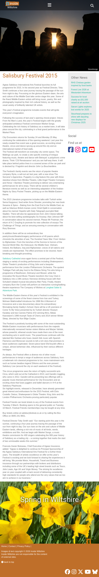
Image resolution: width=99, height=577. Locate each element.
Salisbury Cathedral (12, 258)
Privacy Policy (23, 546)
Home (4, 546)
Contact (12, 546)
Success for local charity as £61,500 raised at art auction (80, 100)
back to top (7, 562)
